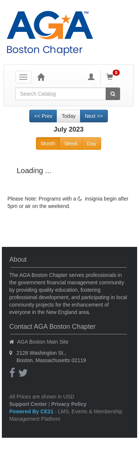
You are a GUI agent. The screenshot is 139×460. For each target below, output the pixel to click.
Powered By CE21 (32, 411)
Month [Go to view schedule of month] (48, 143)
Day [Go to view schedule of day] (91, 143)
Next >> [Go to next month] (94, 116)
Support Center (28, 404)
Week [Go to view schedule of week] (71, 143)
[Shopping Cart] (114, 76)
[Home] (41, 76)
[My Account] (91, 76)
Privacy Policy (68, 404)
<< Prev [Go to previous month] (43, 116)
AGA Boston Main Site (43, 342)
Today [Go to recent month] (68, 116)
